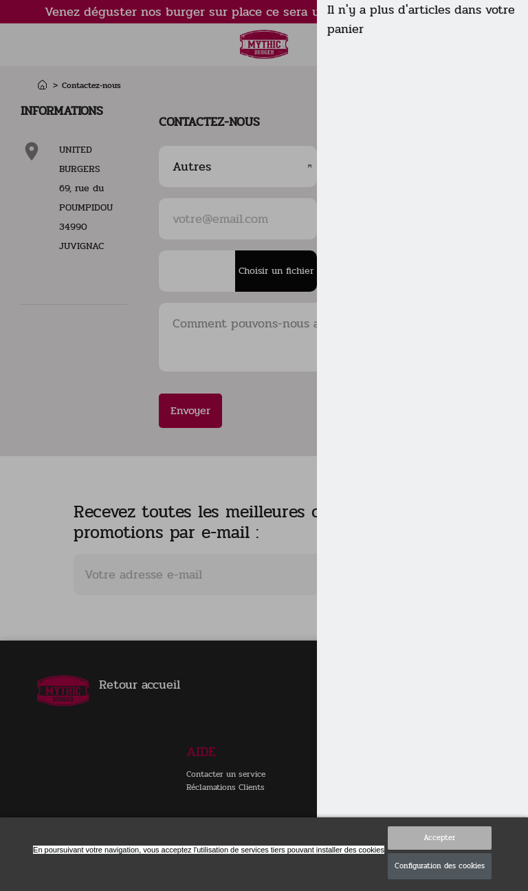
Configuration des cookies (440, 866)
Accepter (439, 838)
